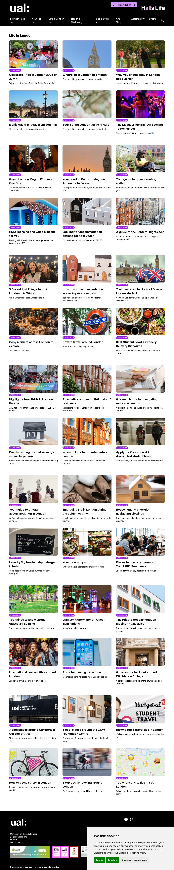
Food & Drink (102, 18)
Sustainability (137, 18)
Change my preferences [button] (134, 860)
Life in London (56, 18)
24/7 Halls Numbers (124, 5)
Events (152, 18)
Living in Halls (17, 18)
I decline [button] (112, 860)
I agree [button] (99, 860)
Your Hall (36, 18)
